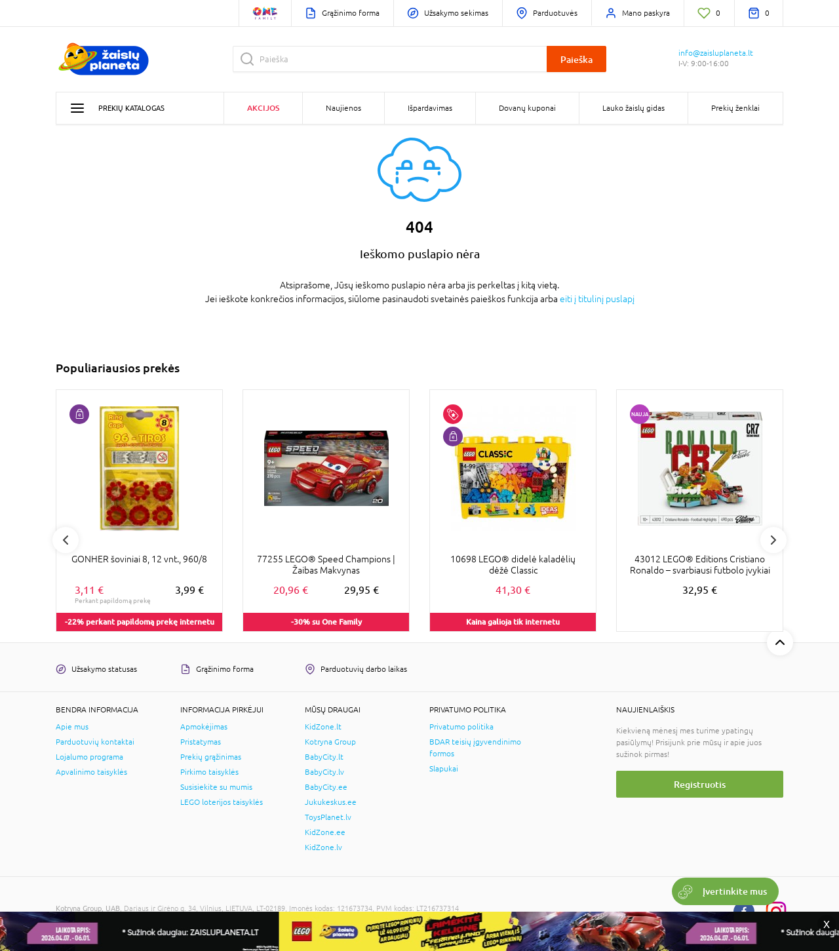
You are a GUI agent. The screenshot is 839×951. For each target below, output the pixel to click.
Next (773, 540)
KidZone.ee (325, 832)
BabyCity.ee (326, 787)
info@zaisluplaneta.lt (715, 53)
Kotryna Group (330, 742)
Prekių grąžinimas (210, 757)
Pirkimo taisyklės (209, 772)
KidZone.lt (323, 726)
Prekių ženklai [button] (735, 108)
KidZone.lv (323, 847)
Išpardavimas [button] (430, 108)
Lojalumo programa (89, 757)
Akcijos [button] (263, 108)
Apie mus (72, 726)
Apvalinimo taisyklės (91, 772)
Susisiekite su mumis (216, 787)
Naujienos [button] (343, 108)
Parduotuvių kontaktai (95, 742)
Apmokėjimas (203, 726)
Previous (65, 540)
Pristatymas (200, 742)
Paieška (576, 59)
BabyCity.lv (324, 772)
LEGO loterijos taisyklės (221, 802)
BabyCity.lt (324, 757)
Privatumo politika (461, 726)
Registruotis (700, 784)
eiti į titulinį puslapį (597, 299)
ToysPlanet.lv (328, 817)
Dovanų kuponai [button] (527, 108)
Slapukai (443, 768)
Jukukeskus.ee (331, 802)
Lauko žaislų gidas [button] (633, 108)
